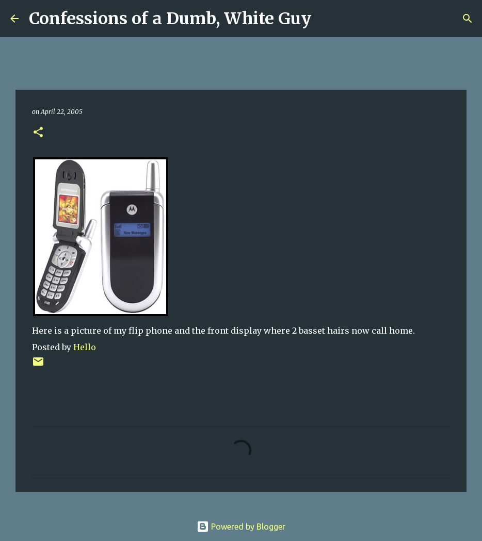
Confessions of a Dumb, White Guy (170, 18)
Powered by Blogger (241, 526)
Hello (84, 347)
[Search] (325, 18)
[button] (38, 133)
